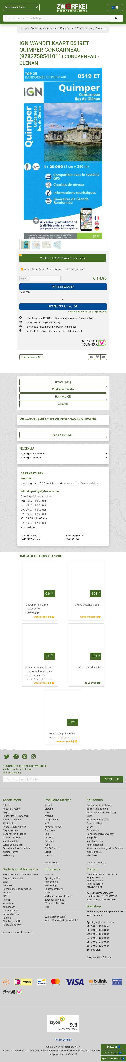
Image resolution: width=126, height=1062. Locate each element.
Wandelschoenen (12, 819)
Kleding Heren (10, 823)
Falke (47, 844)
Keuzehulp (95, 800)
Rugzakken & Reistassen (16, 816)
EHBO (90, 826)
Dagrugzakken (94, 823)
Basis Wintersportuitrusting (101, 812)
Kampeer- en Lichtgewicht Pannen (105, 848)
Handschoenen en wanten (100, 834)
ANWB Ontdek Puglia (89, 667)
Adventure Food (53, 826)
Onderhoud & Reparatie (20, 869)
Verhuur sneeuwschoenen (58, 896)
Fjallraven (50, 830)
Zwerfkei (49, 841)
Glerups (49, 808)
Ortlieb (48, 851)
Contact (49, 874)
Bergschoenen (10, 830)
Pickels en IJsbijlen (12, 921)
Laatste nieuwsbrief (55, 916)
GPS (5, 896)
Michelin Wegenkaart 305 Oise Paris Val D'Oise (62, 735)
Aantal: (24, 278)
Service (48, 892)
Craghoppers (51, 819)
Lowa (48, 812)
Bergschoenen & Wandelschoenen (21, 874)
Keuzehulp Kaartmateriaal (31, 453)
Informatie (53, 869)
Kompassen (9, 907)
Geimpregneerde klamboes (17, 889)
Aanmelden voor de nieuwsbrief (61, 920)
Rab (47, 834)
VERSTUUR (112, 779)
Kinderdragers (94, 851)
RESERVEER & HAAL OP (63, 306)
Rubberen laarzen (12, 925)
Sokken (6, 805)
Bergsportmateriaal (13, 878)
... (54, 28)
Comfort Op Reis (11, 837)
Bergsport (8, 812)
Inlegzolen (92, 837)
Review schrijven (63, 434)
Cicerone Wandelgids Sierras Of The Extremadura (37, 609)
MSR (47, 823)
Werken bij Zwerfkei (55, 903)
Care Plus (50, 837)
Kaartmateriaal (95, 844)
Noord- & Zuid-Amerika (15, 826)
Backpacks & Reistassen (99, 805)
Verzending (51, 885)
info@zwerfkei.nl (74, 535)
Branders (7, 885)
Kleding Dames (10, 851)
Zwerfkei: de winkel (54, 899)
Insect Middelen (11, 841)
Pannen (7, 917)
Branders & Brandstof (98, 819)
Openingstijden (53, 878)
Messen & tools (11, 910)
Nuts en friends (11, 914)
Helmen (7, 899)
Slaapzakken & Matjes (14, 834)
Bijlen (89, 816)
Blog (47, 907)
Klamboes (92, 855)
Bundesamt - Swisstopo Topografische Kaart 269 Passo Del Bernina (40, 673)
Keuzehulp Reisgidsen (30, 457)
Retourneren (51, 881)
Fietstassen (93, 830)
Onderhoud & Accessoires (16, 848)
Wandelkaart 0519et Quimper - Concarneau (52, 256)
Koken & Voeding (12, 808)
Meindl (48, 805)
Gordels (7, 892)
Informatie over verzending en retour (87, 311)
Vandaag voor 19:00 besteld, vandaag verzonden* (61, 318)
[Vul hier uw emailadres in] (52, 779)
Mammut (49, 855)
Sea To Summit (52, 848)
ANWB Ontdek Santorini (88, 604)
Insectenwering (95, 841)
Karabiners (8, 903)
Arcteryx (49, 816)
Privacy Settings (63, 1039)
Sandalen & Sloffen (13, 844)
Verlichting (8, 855)
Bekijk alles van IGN (31, 357)
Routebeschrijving (54, 889)
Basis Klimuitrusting (97, 808)
